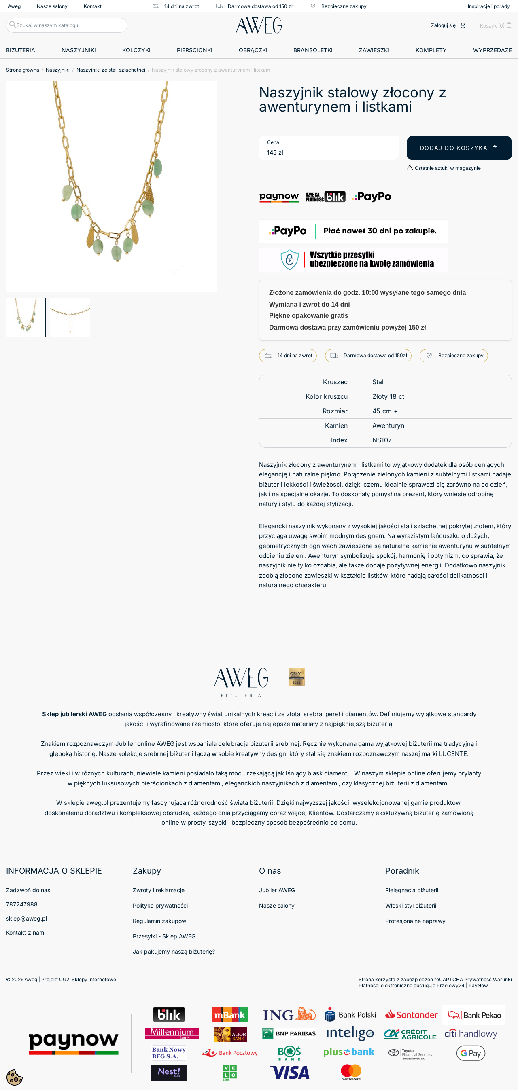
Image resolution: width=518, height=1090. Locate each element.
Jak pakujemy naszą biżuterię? (174, 951)
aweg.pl (97, 802)
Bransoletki (313, 50)
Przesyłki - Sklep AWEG (164, 936)
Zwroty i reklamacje (159, 890)
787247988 (22, 904)
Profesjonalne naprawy (415, 920)
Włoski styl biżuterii (410, 905)
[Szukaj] (66, 25)
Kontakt (93, 6)
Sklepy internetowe (94, 979)
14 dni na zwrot (175, 6)
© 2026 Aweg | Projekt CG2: (61, 979)
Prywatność (478, 979)
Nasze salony (52, 6)
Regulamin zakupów (159, 920)
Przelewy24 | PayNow (462, 985)
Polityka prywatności (160, 905)
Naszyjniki (79, 50)
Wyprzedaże (492, 50)
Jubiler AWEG (277, 890)
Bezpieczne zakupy (338, 6)
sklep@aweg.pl (26, 918)
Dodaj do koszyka (459, 147)
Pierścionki (194, 50)
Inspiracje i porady (489, 6)
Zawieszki (374, 50)
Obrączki (253, 50)
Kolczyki (136, 50)
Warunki (502, 979)
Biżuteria (20, 50)
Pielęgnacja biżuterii (411, 890)
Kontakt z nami (25, 932)
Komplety (431, 50)
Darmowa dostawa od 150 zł (254, 6)
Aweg (14, 6)
